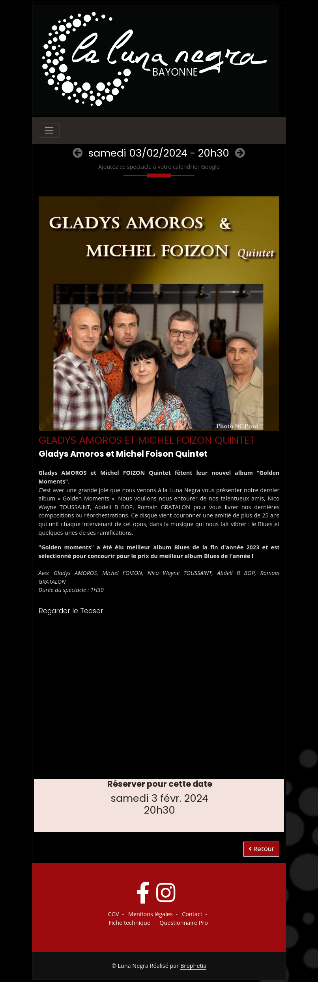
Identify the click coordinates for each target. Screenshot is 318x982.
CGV (113, 914)
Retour (261, 848)
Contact (192, 914)
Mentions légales (150, 914)
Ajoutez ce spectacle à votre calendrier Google (159, 166)
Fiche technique (129, 922)
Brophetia (193, 965)
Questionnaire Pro (183, 922)
